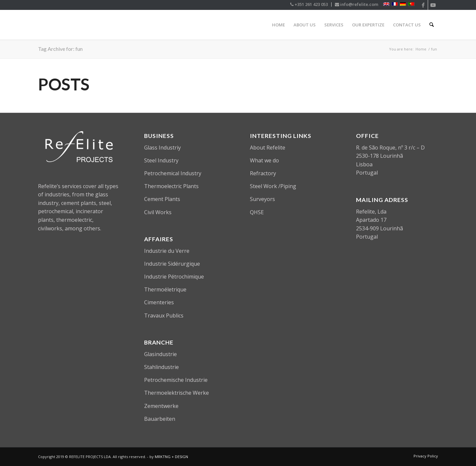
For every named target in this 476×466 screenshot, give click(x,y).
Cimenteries (159, 302)
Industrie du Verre (166, 250)
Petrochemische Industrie (176, 379)
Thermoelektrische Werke (176, 392)
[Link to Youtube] (433, 5)
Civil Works (158, 212)
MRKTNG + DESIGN (171, 456)
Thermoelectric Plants (171, 186)
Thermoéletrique (165, 289)
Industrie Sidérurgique (172, 263)
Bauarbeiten (159, 418)
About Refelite (267, 147)
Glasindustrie (160, 354)
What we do (264, 160)
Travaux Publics (163, 315)
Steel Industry (161, 160)
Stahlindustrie (161, 367)
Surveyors (262, 199)
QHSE (257, 212)
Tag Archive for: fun (60, 49)
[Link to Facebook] (423, 5)
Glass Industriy (162, 147)
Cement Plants (162, 199)
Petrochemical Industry (172, 173)
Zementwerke (161, 406)
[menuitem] (309, 4)
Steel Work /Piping (273, 186)
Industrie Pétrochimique (174, 276)
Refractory (263, 173)
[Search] (431, 25)
